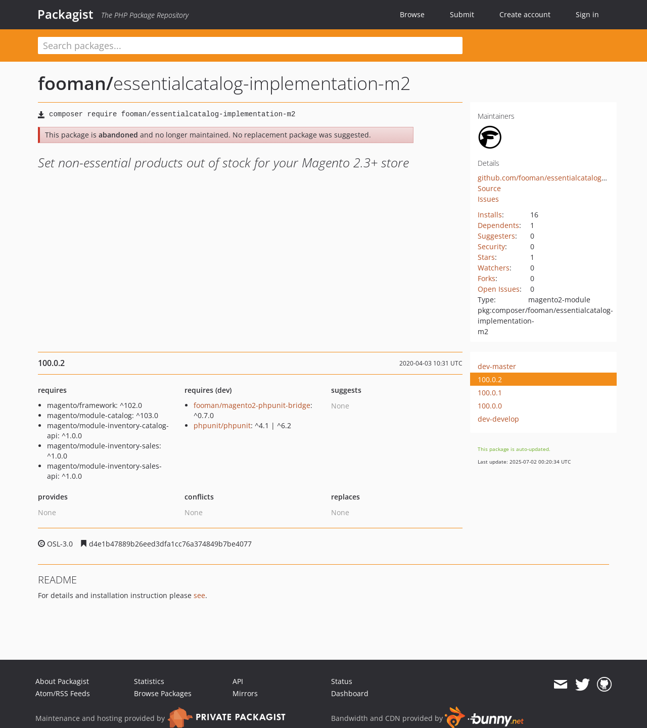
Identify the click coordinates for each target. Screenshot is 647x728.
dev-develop (498, 419)
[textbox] (250, 45)
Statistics (149, 681)
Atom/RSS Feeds (62, 693)
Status (341, 681)
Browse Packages (163, 693)
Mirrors (245, 693)
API (238, 681)
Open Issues (499, 289)
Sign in (587, 14)
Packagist (65, 14)
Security (491, 246)
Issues (488, 199)
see (199, 595)
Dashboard (349, 693)
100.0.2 (490, 379)
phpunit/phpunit (222, 425)
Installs (490, 214)
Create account (524, 14)
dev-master (497, 366)
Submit (462, 14)
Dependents (498, 225)
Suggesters (496, 236)
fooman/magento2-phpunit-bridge (252, 405)
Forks (486, 278)
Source (489, 188)
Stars (486, 257)
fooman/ (75, 83)
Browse (412, 14)
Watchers (494, 267)
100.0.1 (490, 392)
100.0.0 (490, 406)
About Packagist (62, 681)
